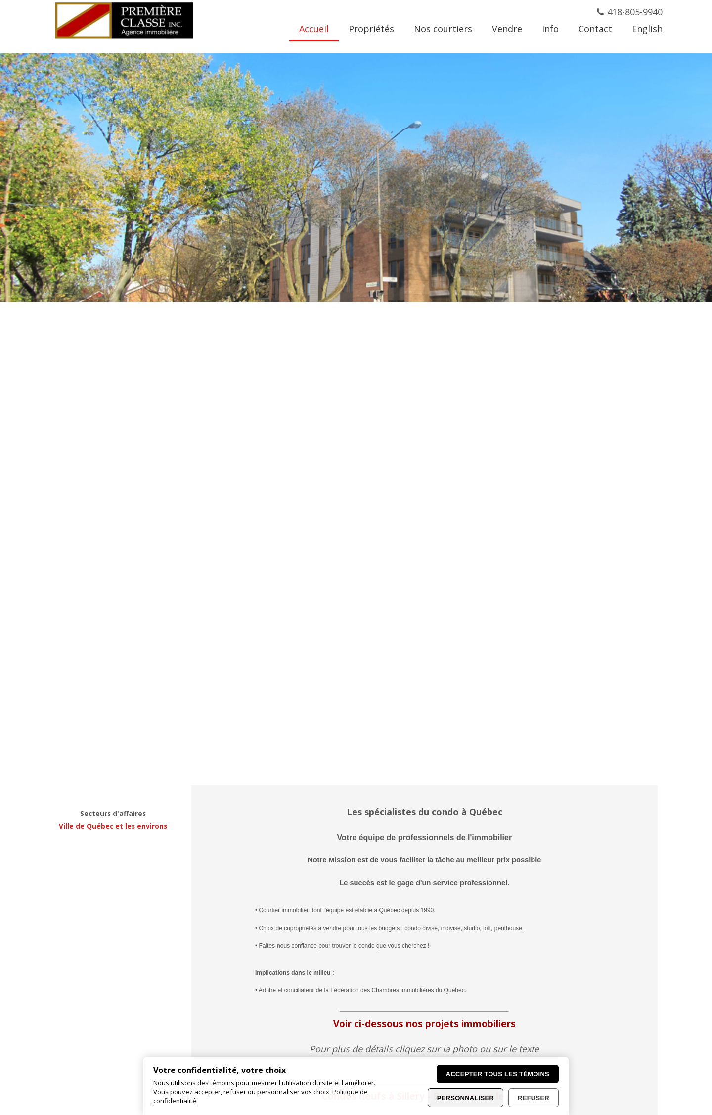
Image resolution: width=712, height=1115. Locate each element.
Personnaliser (465, 1098)
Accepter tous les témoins (497, 1074)
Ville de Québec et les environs (113, 826)
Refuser (533, 1098)
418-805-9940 (635, 12)
